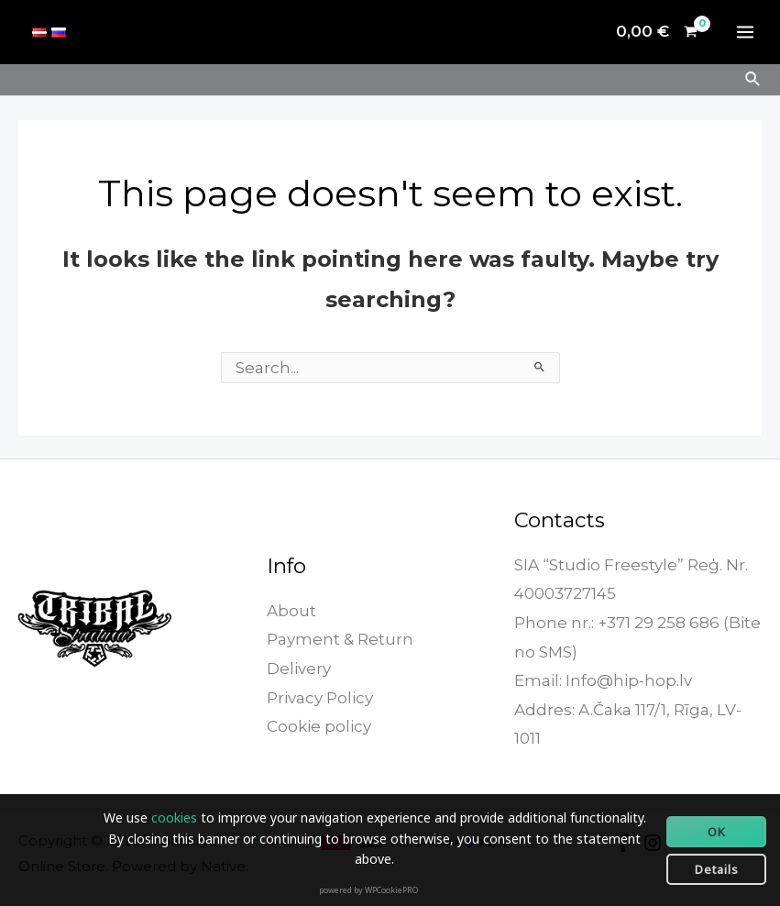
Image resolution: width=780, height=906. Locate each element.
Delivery (299, 668)
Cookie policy (319, 726)
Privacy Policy (320, 698)
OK (717, 831)
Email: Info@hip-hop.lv (603, 680)
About (291, 611)
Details (717, 869)
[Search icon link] (753, 80)
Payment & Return (340, 639)
